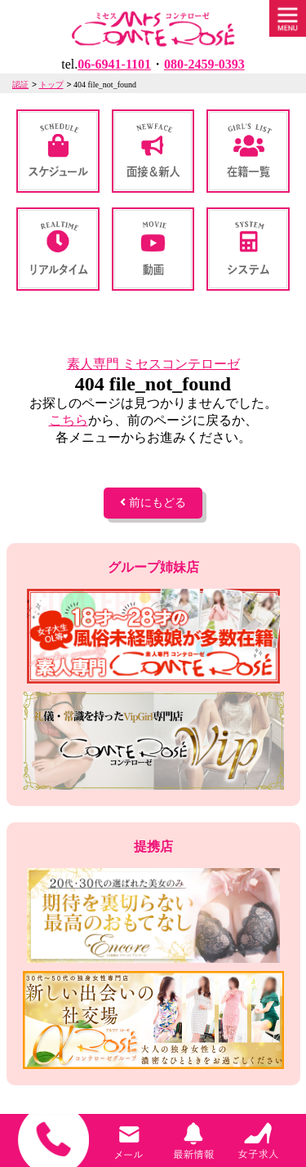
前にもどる (153, 503)
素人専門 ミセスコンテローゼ (153, 364)
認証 (20, 84)
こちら (68, 420)
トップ (51, 84)
